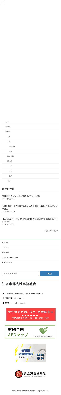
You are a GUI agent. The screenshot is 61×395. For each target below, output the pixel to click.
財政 (8, 181)
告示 (10, 176)
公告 (10, 151)
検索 (49, 273)
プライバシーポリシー (10, 258)
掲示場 (9, 161)
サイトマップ (7, 263)
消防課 (7, 127)
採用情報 (10, 156)
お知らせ (5, 242)
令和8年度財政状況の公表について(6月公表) (21, 196)
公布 (10, 171)
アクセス (5, 247)
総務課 (7, 132)
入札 (8, 141)
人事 (8, 136)
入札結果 (12, 146)
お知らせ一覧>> (51, 230)
